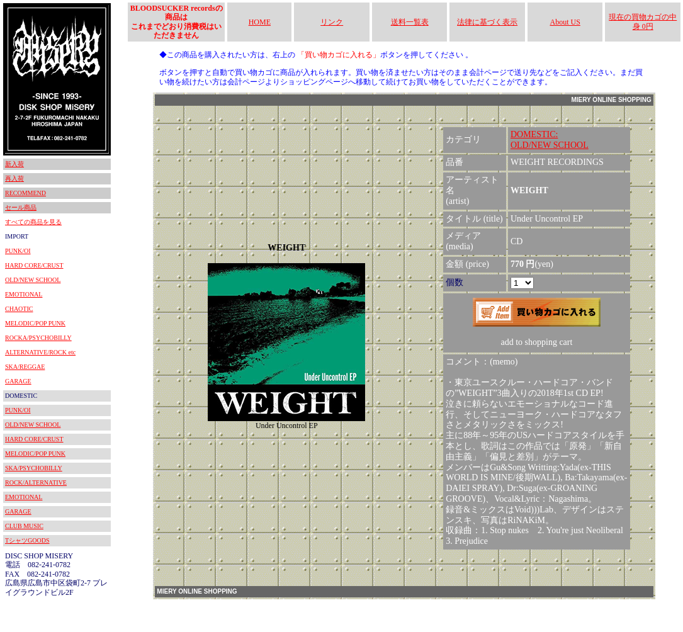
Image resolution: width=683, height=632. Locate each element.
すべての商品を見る (33, 221)
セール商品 (21, 207)
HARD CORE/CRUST (34, 265)
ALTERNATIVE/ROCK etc (40, 352)
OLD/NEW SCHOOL (32, 279)
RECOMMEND (25, 192)
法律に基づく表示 (487, 22)
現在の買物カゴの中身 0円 (643, 21)
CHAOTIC (19, 308)
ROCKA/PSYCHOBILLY (38, 337)
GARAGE (18, 381)
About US (565, 22)
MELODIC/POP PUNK (35, 323)
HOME (260, 22)
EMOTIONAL (23, 294)
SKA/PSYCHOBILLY (33, 468)
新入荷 (14, 164)
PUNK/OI (18, 250)
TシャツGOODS (27, 540)
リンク (331, 22)
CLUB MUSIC (24, 525)
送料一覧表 (410, 22)
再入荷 (14, 178)
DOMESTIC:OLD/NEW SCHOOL (550, 140)
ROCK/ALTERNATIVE (36, 482)
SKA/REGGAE (25, 366)
